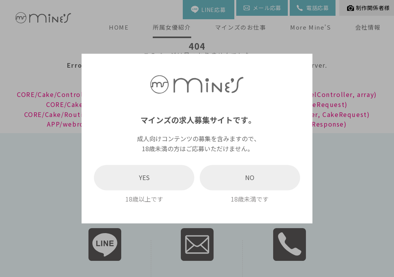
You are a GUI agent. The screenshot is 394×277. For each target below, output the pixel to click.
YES (144, 177)
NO (249, 177)
